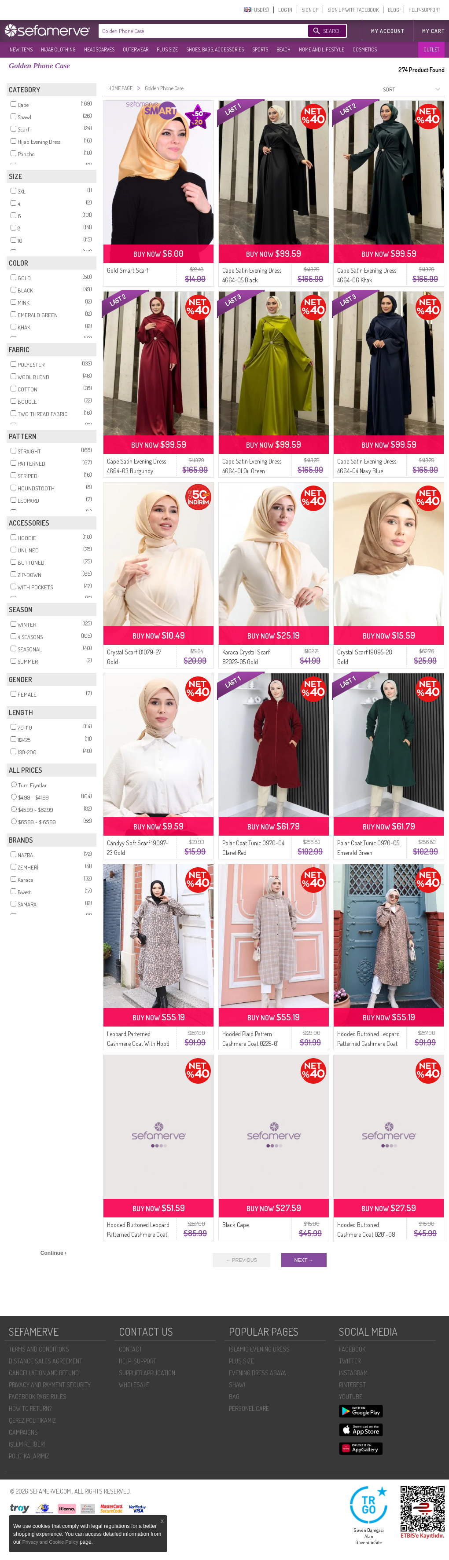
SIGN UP (310, 10)
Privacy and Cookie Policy (51, 1542)
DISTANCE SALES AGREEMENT (45, 1361)
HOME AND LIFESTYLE (321, 49)
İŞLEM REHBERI (27, 1444)
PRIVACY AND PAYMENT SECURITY (50, 1384)
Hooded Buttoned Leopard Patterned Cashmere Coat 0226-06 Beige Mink (138, 1234)
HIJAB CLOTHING (58, 49)
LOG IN (285, 10)
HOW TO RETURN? (30, 1408)
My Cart (433, 31)
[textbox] (195, 31)
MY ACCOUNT (387, 31)
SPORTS (260, 49)
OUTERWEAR (135, 49)
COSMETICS (365, 49)
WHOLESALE (134, 1384)
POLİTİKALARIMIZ (29, 1456)
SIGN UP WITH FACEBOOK (353, 10)
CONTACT (130, 1349)
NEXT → (303, 1260)
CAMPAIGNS (23, 1432)
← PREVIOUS (241, 1260)
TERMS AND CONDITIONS (39, 1349)
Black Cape (235, 1224)
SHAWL (238, 1384)
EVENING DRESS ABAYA (257, 1373)
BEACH (283, 49)
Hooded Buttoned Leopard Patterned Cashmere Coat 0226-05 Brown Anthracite (369, 1043)
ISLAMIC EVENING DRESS (259, 1349)
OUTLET (431, 49)
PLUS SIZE (167, 49)
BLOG (393, 10)
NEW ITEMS (21, 49)
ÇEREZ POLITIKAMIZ (32, 1420)
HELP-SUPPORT (424, 10)
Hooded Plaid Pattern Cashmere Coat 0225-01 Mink (250, 1043)
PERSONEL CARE (249, 1408)
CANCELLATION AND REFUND (44, 1373)
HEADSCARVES (99, 49)
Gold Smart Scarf (127, 270)
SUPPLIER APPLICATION (147, 1373)
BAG (234, 1396)
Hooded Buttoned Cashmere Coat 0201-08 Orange (366, 1234)
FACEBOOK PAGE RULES (37, 1396)
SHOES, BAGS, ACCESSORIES (215, 49)
